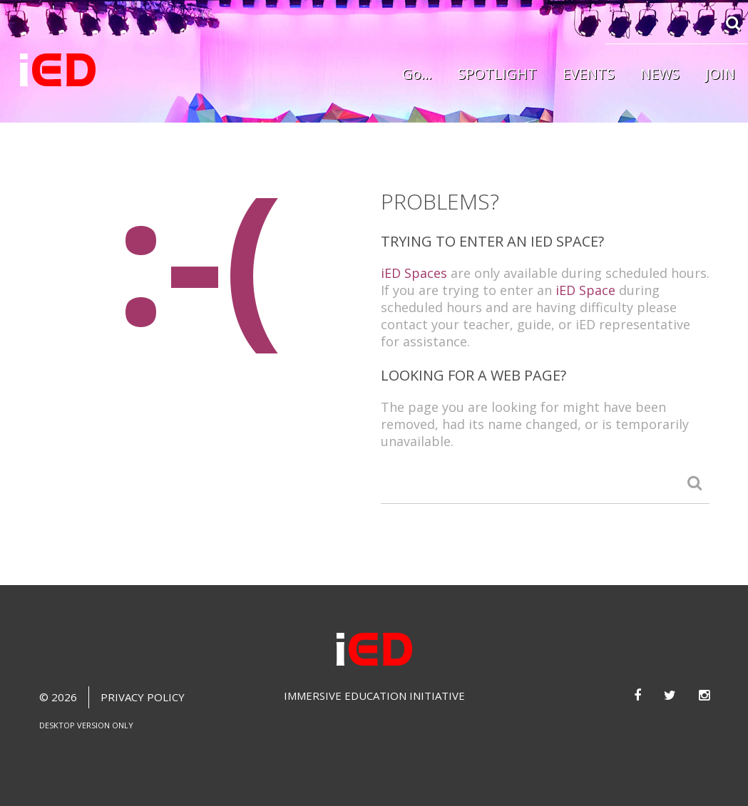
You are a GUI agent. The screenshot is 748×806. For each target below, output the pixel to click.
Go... (417, 73)
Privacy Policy (143, 697)
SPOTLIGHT (497, 73)
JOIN (720, 73)
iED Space (585, 290)
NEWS (660, 73)
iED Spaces (414, 272)
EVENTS (589, 73)
